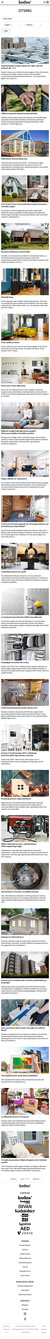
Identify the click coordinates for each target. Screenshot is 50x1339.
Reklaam (25, 1305)
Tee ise (25, 1267)
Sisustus (25, 1249)
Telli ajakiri (25, 1290)
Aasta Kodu (25, 1275)
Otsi (5, 31)
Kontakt (25, 1309)
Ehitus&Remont (25, 1258)
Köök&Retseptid (25, 1262)
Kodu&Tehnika (25, 1245)
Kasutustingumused (25, 1286)
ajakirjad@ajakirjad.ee (19, 1329)
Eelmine (13, 1179)
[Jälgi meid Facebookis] (25, 1319)
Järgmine (36, 1179)
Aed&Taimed (25, 1254)
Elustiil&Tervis (25, 1271)
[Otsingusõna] (25, 18)
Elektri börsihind (25, 1294)
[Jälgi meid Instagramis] (25, 1313)
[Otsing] (44, 2)
